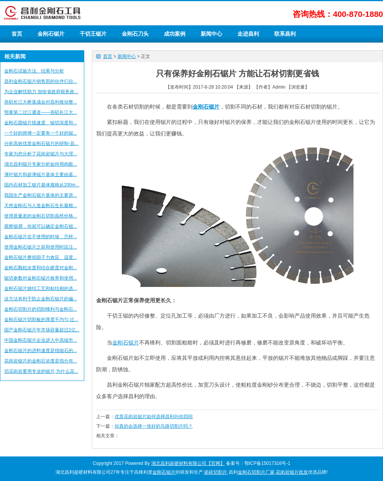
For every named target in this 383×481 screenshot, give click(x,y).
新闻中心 (211, 34)
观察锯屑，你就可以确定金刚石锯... (40, 226)
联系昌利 (285, 34)
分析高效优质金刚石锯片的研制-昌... (41, 143)
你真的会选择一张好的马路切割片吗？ (154, 426)
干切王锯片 (93, 34)
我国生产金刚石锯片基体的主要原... (40, 195)
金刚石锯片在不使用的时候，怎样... (40, 236)
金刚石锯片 (51, 34)
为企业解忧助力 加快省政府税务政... (41, 91)
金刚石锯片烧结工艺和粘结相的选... (40, 288)
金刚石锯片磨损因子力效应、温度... (40, 257)
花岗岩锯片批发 (292, 472)
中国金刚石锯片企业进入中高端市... (40, 340)
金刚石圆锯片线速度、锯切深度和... (40, 122)
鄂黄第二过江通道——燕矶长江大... (40, 112)
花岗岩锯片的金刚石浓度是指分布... (40, 361)
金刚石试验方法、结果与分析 (34, 71)
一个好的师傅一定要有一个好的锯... (40, 133)
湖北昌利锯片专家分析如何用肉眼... (40, 164)
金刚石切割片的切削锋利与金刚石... (40, 309)
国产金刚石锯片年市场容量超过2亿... (42, 330)
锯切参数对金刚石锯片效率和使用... (40, 278)
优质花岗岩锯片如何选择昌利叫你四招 (154, 416)
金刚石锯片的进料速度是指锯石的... (40, 350)
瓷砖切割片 (215, 472)
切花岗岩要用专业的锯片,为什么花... (41, 371)
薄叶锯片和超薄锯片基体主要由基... (40, 174)
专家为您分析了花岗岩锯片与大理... (40, 153)
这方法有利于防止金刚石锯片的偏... (40, 298)
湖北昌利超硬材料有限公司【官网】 (188, 463)
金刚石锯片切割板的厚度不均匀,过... (41, 319)
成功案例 (174, 34)
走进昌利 (248, 34)
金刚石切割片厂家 (256, 472)
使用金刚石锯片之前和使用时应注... (40, 247)
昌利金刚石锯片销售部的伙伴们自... (40, 81)
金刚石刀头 (135, 34)
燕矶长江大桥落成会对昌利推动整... (40, 102)
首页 (16, 34)
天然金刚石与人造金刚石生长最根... (40, 205)
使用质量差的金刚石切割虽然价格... (40, 216)
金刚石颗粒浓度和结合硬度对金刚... (40, 267)
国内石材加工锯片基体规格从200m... (41, 185)
